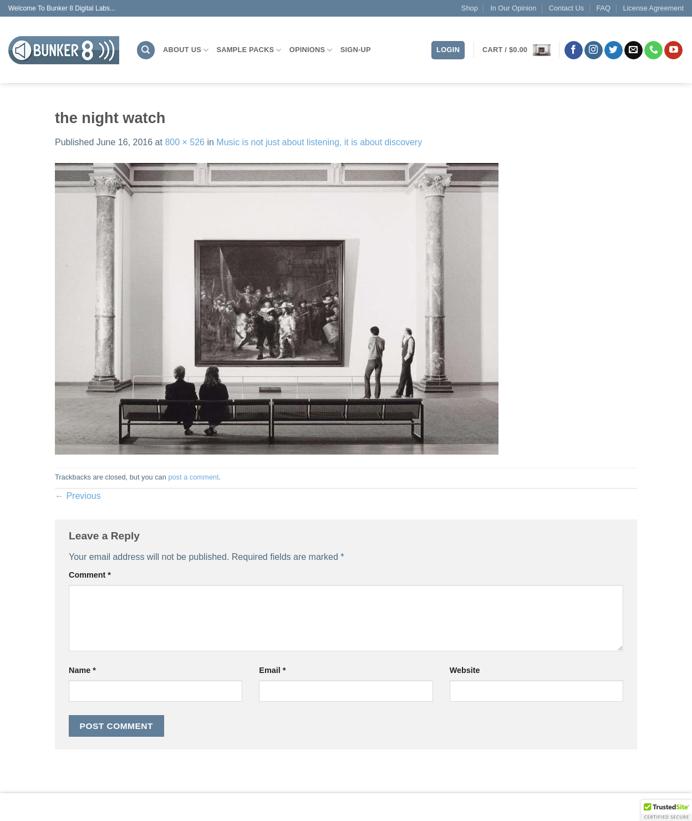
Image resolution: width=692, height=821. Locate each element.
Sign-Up (355, 49)
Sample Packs (248, 50)
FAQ (603, 8)
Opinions (311, 50)
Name (82, 670)
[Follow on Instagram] (593, 50)
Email (272, 670)
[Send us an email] (633, 50)
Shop (469, 8)
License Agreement (653, 8)
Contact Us (566, 8)
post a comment (193, 477)
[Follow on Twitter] (613, 50)
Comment (90, 574)
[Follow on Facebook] (573, 50)
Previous (78, 496)
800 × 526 (185, 142)
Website (465, 670)
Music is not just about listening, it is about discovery (319, 142)
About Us (185, 50)
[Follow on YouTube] (673, 50)
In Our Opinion (513, 8)
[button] (516, 50)
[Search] (146, 50)
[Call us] (653, 50)
